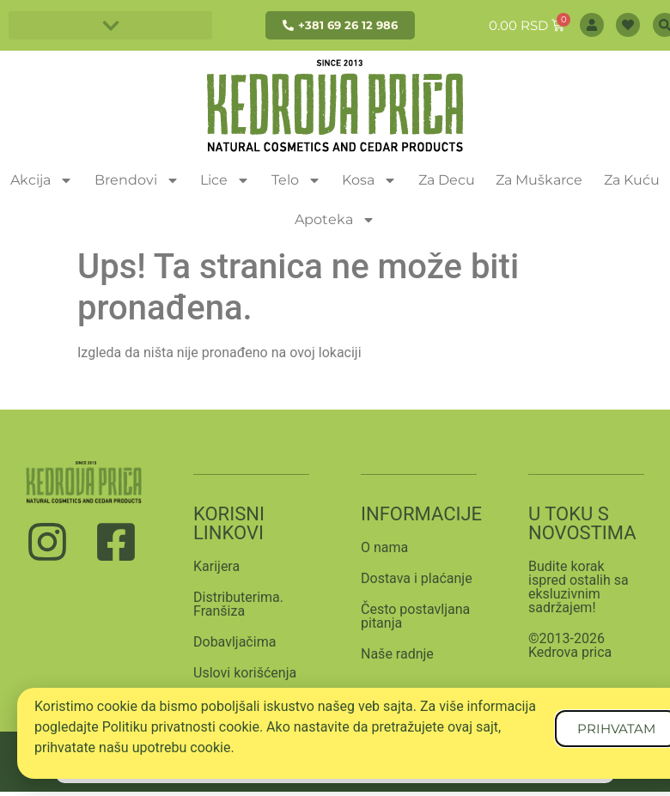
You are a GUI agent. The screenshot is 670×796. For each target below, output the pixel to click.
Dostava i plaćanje (416, 578)
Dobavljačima (234, 642)
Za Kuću (632, 180)
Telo (296, 180)
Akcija (41, 180)
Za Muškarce (539, 180)
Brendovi (137, 180)
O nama (384, 547)
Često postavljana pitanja (415, 616)
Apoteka (335, 219)
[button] (110, 25)
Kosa (369, 180)
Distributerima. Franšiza (238, 604)
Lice (225, 180)
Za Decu (446, 180)
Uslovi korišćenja (244, 673)
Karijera (216, 566)
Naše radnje (397, 654)
